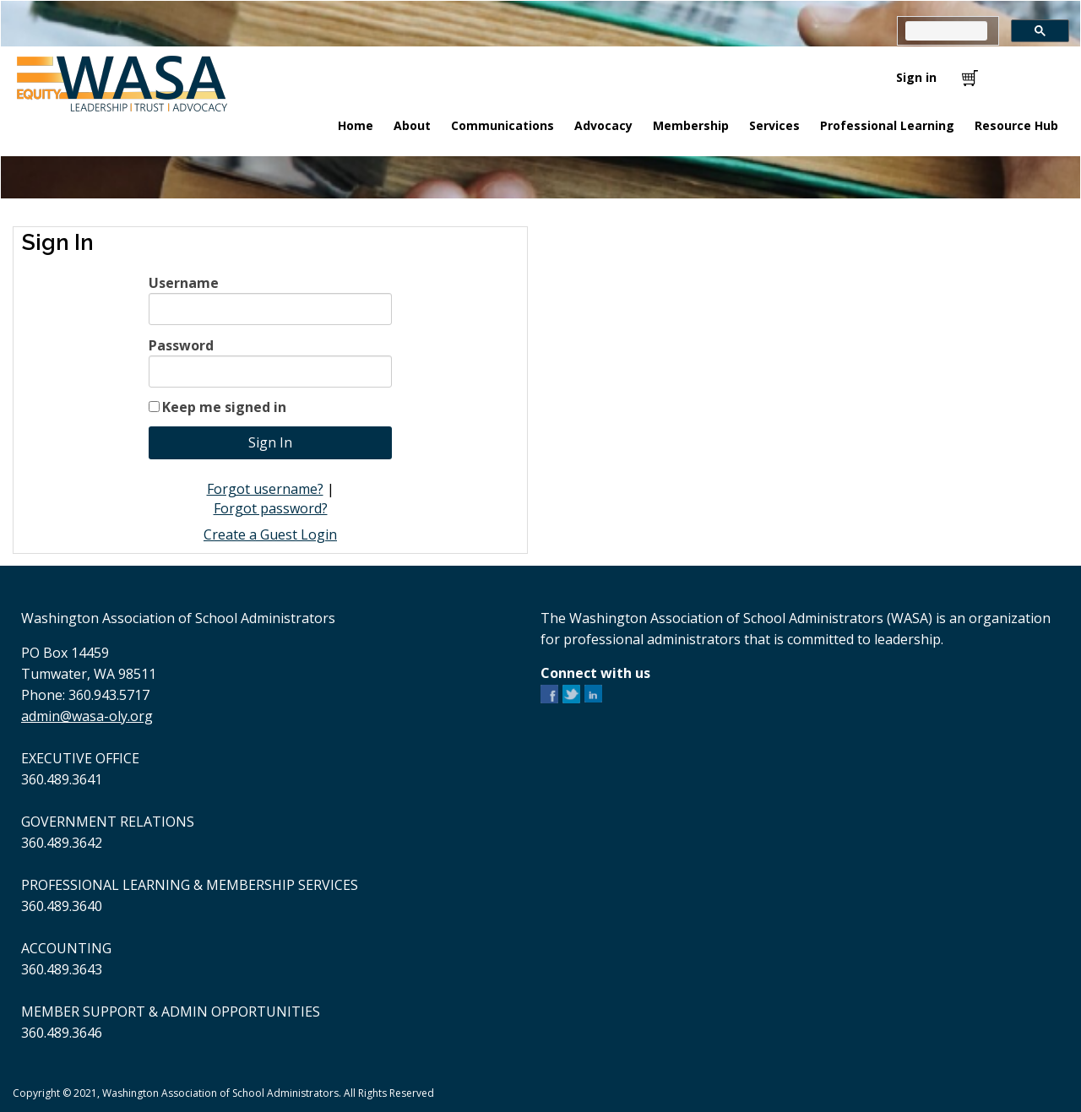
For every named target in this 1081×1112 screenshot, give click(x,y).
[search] (946, 31)
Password (181, 345)
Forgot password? (271, 508)
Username (184, 283)
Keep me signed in (224, 407)
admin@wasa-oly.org (87, 716)
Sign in (916, 77)
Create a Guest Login (270, 534)
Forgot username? (265, 489)
